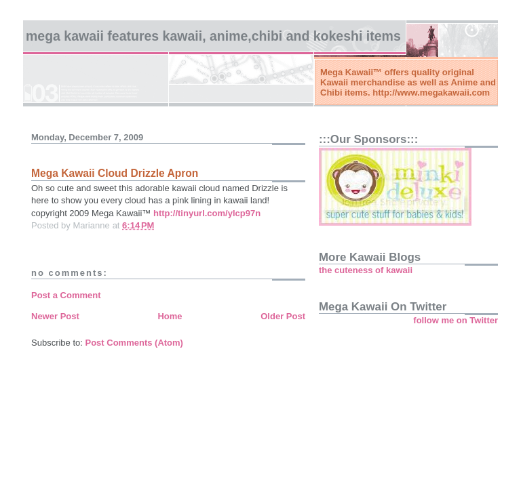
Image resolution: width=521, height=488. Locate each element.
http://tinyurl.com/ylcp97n (206, 213)
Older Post (282, 316)
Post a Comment (66, 295)
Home (169, 316)
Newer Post (55, 316)
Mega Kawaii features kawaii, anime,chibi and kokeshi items (213, 35)
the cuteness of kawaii (365, 270)
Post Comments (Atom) (134, 343)
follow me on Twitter (455, 320)
